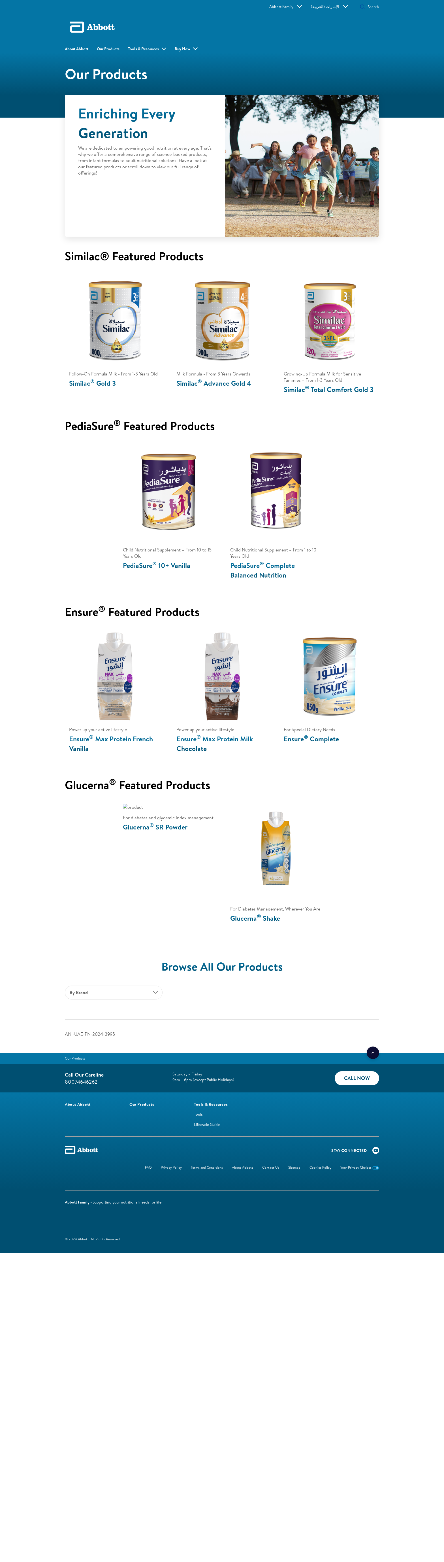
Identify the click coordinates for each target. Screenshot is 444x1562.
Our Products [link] (108, 49)
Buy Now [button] (175, 49)
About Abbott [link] (76, 49)
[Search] (357, 7)
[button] (334, 7)
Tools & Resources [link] (143, 49)
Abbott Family (303, 6)
